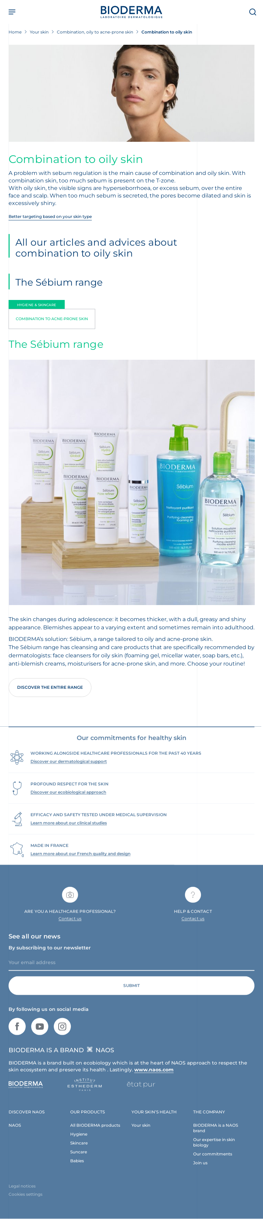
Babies (77, 1165)
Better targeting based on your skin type (50, 216)
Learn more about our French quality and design (80, 859)
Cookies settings (25, 1199)
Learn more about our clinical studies (68, 828)
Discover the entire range (50, 687)
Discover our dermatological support (68, 766)
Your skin (141, 1130)
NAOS (15, 1130)
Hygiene (78, 1139)
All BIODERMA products (95, 1130)
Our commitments (212, 1159)
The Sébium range (59, 282)
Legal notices (22, 1191)
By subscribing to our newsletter (50, 953)
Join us (200, 1167)
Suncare (78, 1157)
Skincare (79, 1148)
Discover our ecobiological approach (68, 797)
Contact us (70, 924)
